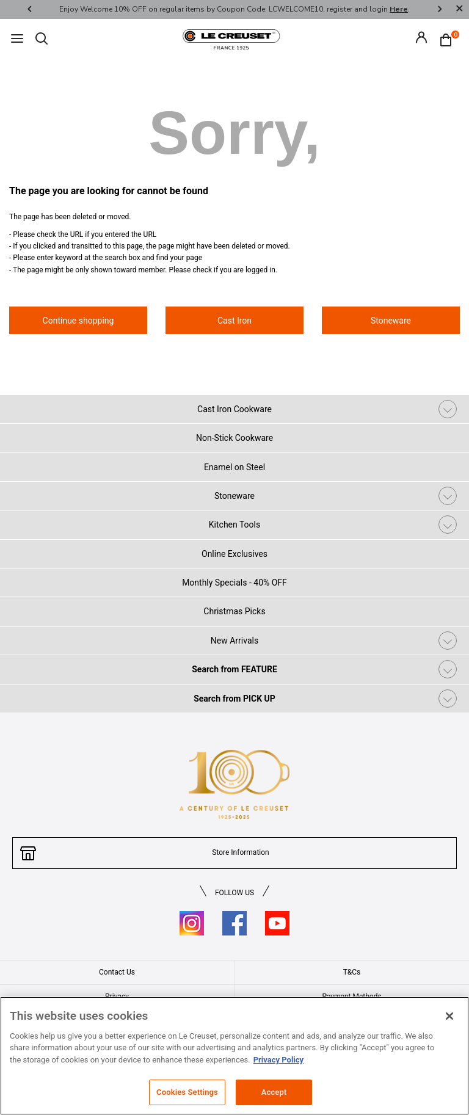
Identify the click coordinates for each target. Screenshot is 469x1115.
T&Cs (352, 972)
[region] (234, 1056)
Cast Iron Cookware (234, 409)
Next (440, 9)
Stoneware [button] (391, 320)
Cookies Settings (187, 1092)
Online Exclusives (234, 554)
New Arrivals (234, 640)
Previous (29, 9)
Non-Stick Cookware (234, 438)
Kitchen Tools (234, 524)
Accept (274, 1092)
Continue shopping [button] (78, 320)
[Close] (459, 9)
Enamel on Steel (234, 467)
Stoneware (234, 496)
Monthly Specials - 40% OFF (234, 582)
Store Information (240, 852)
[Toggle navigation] (17, 39)
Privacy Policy (278, 1059)
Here (399, 9)
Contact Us (117, 972)
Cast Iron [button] (234, 320)
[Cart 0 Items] (448, 39)
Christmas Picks (234, 611)
